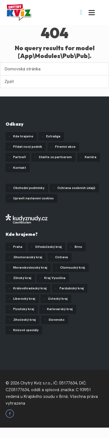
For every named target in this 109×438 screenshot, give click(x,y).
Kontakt (19, 167)
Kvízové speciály (26, 330)
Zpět (9, 81)
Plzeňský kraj (23, 309)
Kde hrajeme (23, 136)
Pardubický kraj (72, 288)
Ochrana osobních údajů (76, 188)
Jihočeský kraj (24, 319)
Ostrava (61, 257)
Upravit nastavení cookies (33, 198)
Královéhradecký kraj (30, 288)
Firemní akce (65, 146)
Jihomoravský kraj (27, 257)
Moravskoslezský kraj (30, 267)
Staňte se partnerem (55, 157)
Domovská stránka (22, 69)
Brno (78, 247)
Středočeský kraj (48, 247)
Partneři (19, 157)
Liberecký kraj (24, 298)
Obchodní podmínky (28, 188)
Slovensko (57, 319)
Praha (17, 247)
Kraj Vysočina (54, 278)
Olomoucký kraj (72, 267)
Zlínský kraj (22, 278)
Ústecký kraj (58, 298)
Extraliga (53, 136)
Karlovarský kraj (60, 309)
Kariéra (90, 157)
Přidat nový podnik (27, 146)
